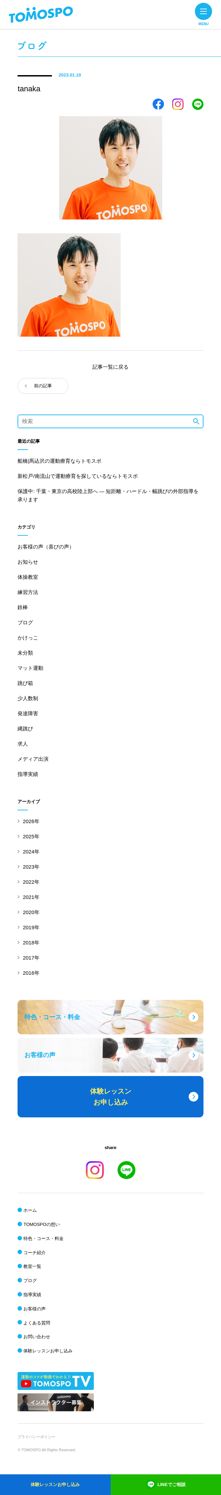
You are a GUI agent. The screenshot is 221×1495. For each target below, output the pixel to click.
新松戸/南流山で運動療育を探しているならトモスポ (77, 476)
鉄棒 (23, 607)
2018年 (31, 942)
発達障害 (28, 713)
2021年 (31, 897)
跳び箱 (25, 683)
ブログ (25, 622)
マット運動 (30, 668)
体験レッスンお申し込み (48, 1350)
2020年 (31, 912)
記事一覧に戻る (110, 367)
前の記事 (43, 385)
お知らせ (28, 562)
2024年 (31, 851)
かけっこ (28, 638)
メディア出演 (33, 759)
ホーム (30, 1210)
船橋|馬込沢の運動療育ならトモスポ (59, 461)
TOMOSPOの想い (41, 1224)
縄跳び (25, 728)
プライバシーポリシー (36, 1437)
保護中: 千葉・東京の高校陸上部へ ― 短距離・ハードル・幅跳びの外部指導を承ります (108, 495)
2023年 (31, 867)
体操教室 (28, 577)
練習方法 (28, 592)
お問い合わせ (36, 1336)
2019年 (31, 927)
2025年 (31, 836)
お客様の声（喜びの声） (46, 547)
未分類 (25, 653)
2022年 (31, 882)
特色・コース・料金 (43, 1238)
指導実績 (28, 774)
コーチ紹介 (34, 1252)
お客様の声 (34, 1308)
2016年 (31, 973)
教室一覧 (32, 1266)
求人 (23, 744)
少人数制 (28, 698)
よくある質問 (36, 1322)
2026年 (31, 821)
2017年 (31, 958)
